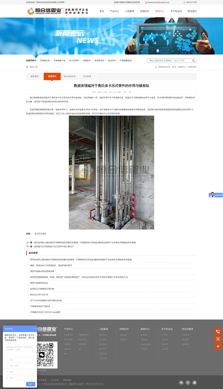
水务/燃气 (103, 340)
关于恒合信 (176, 11)
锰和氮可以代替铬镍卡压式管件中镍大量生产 (50, 246)
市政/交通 (103, 354)
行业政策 (55, 380)
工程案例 (129, 11)
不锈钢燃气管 (59, 61)
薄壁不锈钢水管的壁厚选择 (42, 271)
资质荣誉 (165, 344)
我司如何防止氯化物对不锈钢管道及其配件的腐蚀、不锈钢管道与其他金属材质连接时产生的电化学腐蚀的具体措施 (81, 242)
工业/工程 (103, 358)
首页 (102, 11)
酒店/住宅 (103, 335)
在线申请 (123, 340)
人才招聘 (165, 349)
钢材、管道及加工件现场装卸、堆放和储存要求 (51, 265)
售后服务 (185, 340)
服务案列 (35, 76)
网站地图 (67, 380)
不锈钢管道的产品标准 (40, 306)
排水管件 (112, 61)
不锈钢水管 (45, 61)
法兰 (80, 349)
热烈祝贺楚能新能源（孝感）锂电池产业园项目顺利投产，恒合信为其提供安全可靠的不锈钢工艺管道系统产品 (79, 277)
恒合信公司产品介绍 (39, 295)
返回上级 (34, 67)
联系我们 (192, 11)
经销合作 (144, 11)
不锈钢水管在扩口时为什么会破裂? (45, 312)
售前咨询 (185, 335)
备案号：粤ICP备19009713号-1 (91, 384)
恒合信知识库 (70, 76)
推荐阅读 (43, 380)
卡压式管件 (63, 98)
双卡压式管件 (41, 234)
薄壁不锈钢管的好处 (39, 283)
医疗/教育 (103, 344)
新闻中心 (159, 11)
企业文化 (165, 340)
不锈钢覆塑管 (126, 61)
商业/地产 (103, 349)
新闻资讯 (192, 67)
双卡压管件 (74, 61)
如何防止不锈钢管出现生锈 (42, 289)
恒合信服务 (187, 329)
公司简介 (165, 335)
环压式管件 (82, 340)
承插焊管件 (99, 61)
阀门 (66, 354)
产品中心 (114, 11)
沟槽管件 (87, 61)
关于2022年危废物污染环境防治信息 (46, 300)
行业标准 (87, 76)
